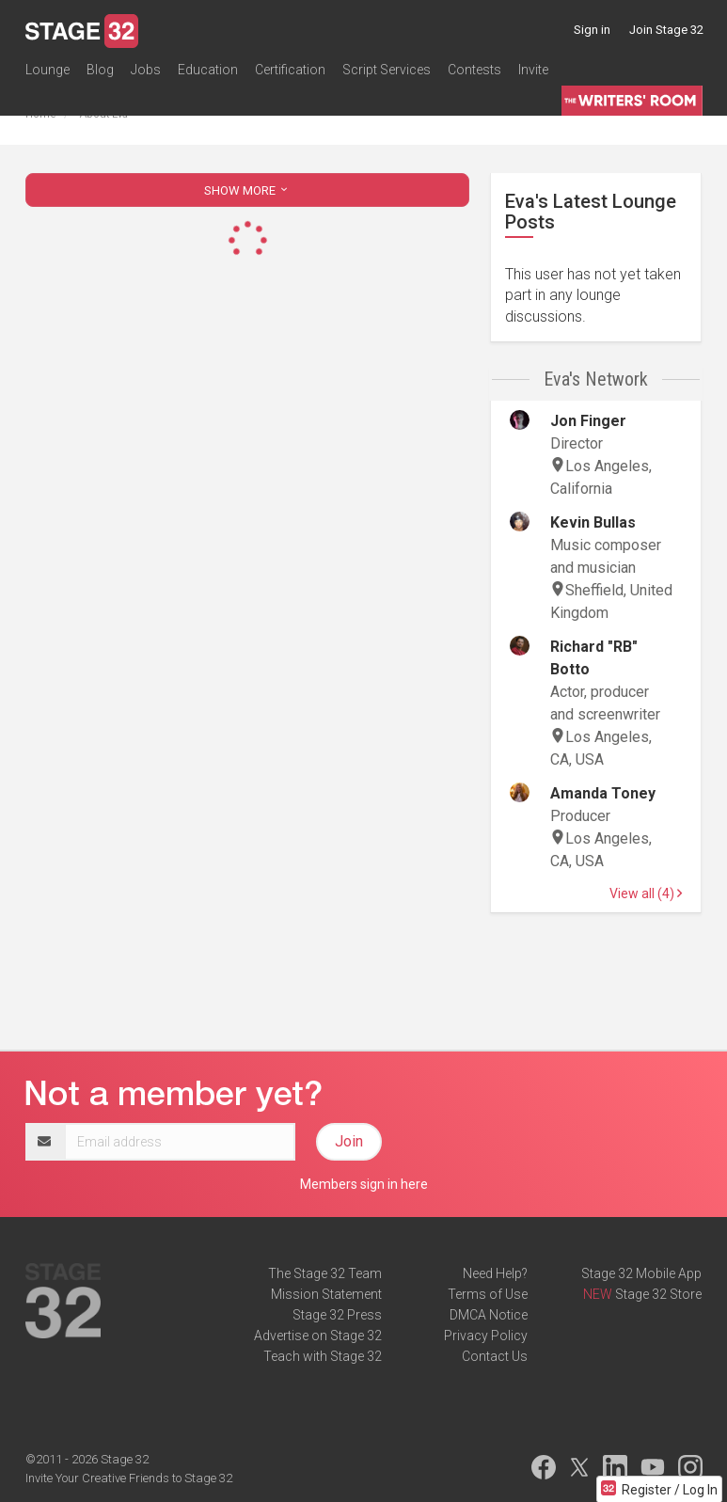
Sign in (592, 30)
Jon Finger (588, 421)
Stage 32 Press (337, 1314)
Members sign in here (364, 1184)
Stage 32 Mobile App (641, 1273)
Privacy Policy (486, 1335)
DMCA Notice (489, 1314)
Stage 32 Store (658, 1294)
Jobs (146, 69)
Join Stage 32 (666, 30)
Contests (474, 69)
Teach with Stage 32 (322, 1356)
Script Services (386, 69)
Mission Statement (326, 1294)
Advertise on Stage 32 (318, 1335)
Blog (100, 69)
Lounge (47, 69)
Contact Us (495, 1356)
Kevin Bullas (593, 522)
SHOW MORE (247, 190)
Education (208, 69)
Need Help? (495, 1273)
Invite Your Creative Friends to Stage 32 (128, 1478)
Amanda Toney (603, 793)
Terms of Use (488, 1294)
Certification (290, 69)
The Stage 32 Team (325, 1273)
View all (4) (645, 893)
